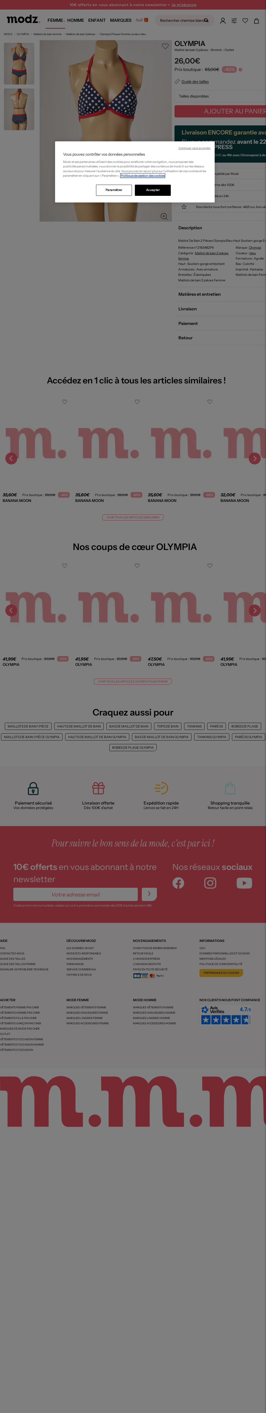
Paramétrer (114, 190)
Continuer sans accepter (194, 148)
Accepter (153, 190)
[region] (135, 171)
